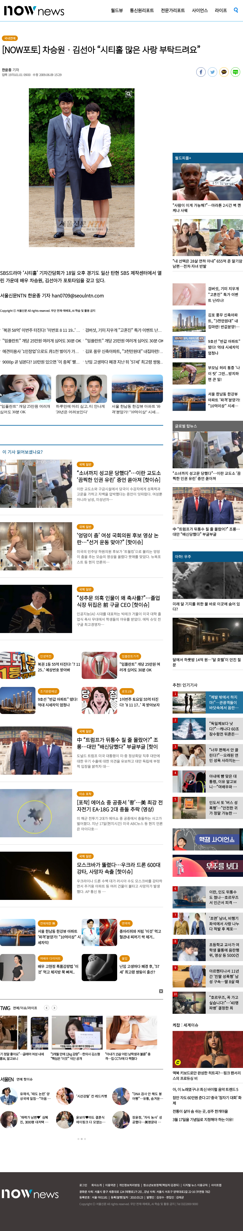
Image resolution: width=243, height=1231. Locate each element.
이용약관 (110, 1185)
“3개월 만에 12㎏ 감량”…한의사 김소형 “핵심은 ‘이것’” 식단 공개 (78, 1056)
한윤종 (7, 69)
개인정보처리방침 (129, 1185)
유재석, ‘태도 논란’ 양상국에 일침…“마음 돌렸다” (35, 1098)
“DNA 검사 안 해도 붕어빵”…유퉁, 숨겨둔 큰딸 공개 (147, 1098)
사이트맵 (216, 1185)
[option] (78, 1039)
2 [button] (82, 1139)
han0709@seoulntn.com (78, 295)
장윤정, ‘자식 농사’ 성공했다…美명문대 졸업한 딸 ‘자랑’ (147, 1122)
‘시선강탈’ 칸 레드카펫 (91, 1096)
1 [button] (78, 1139)
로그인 (83, 1185)
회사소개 (96, 1185)
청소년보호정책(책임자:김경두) (161, 1185)
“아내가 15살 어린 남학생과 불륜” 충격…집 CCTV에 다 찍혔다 (130, 1056)
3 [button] (85, 1139)
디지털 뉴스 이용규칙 (195, 1185)
